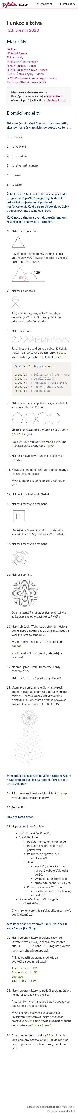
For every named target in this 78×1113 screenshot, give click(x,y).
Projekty (23, 4)
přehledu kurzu (55, 100)
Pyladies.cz (43, 4)
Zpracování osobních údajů (61, 1111)
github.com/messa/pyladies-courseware (47, 1106)
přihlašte (54, 96)
